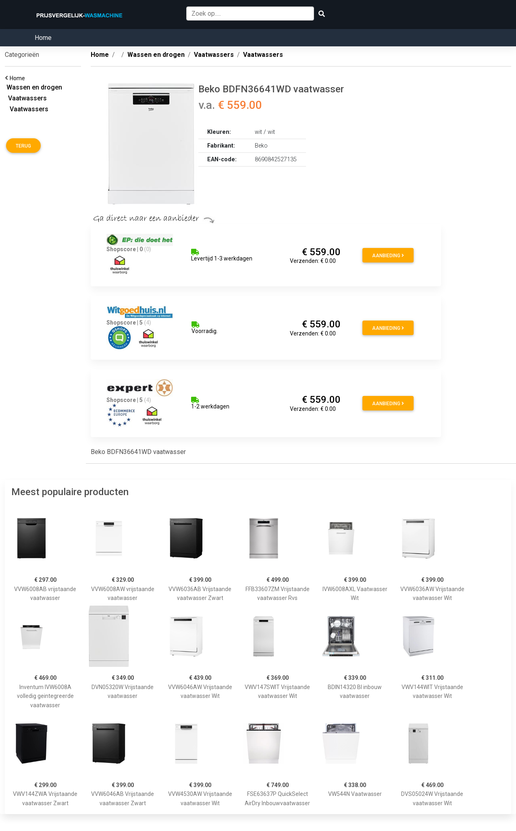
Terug (23, 146)
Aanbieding (388, 255)
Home (43, 38)
